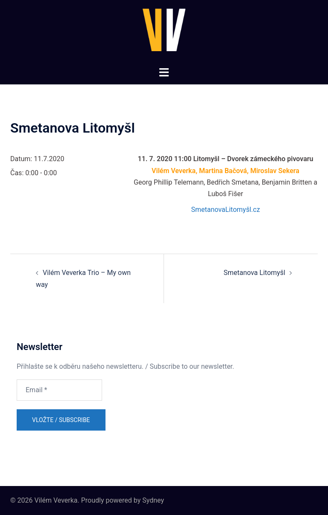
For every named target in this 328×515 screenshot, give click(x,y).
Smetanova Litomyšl (254, 273)
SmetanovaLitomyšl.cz (225, 209)
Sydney (153, 500)
